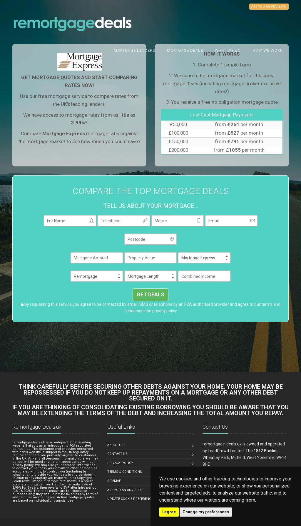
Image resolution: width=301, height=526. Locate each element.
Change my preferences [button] (206, 512)
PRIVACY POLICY (120, 463)
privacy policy (164, 310)
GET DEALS (150, 294)
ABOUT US (115, 445)
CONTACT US (117, 454)
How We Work (267, 50)
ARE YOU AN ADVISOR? (125, 490)
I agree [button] (169, 512)
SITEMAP (114, 481)
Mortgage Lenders (134, 50)
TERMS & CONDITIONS (124, 472)
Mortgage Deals (185, 50)
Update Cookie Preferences (131, 499)
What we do (228, 50)
